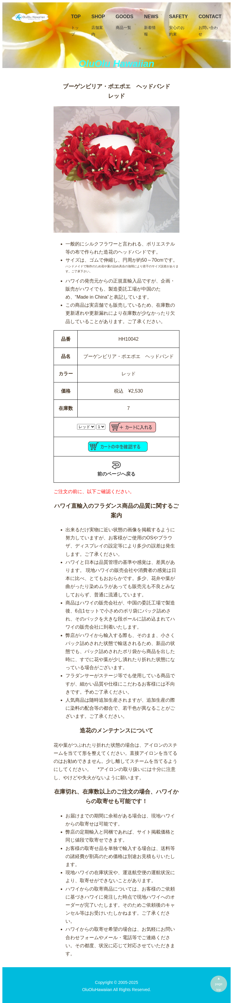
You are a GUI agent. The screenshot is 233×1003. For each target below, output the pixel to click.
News (151, 25)
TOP (76, 25)
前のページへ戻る (116, 468)
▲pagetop (219, 983)
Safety (178, 25)
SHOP (98, 25)
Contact (209, 25)
